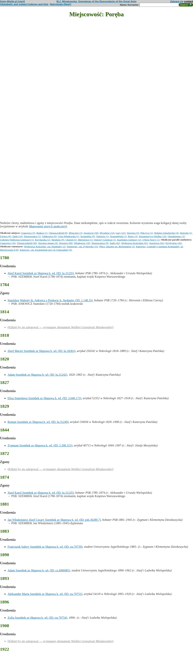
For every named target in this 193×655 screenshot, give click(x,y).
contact (188, 1)
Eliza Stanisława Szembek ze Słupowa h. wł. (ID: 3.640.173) (44, 398)
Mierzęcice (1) (85, 239)
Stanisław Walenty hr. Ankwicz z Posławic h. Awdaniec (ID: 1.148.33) (50, 300)
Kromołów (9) (87, 236)
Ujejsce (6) (5, 236)
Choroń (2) (71, 239)
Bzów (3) (132, 236)
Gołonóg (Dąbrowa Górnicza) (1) (17, 239)
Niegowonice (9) (99, 243)
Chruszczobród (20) (27, 243)
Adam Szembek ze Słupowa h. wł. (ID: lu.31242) (37, 374)
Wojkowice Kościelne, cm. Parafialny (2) (44, 246)
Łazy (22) (121, 233)
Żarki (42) (115, 243)
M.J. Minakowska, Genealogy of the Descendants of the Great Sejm (96, 1)
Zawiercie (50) (90, 233)
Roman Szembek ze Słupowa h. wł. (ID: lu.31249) (38, 421)
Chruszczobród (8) (58, 233)
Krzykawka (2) (42, 239)
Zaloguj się (176, 1)
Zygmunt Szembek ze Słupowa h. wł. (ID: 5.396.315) (40, 445)
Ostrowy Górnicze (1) (105, 239)
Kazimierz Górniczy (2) (129, 239)
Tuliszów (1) (102, 236)
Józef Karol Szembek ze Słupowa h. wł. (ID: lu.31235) (41, 273)
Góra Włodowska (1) (68, 236)
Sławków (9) (57, 239)
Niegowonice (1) (32, 236)
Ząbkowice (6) (49, 236)
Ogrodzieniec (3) (176, 236)
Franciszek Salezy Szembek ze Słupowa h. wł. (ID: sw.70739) (45, 546)
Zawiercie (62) (156, 243)
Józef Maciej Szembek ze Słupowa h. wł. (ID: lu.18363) (41, 351)
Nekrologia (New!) (60, 4)
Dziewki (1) (186, 233)
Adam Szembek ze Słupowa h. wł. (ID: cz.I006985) (39, 570)
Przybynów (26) (173, 243)
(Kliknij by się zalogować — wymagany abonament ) (60, 327)
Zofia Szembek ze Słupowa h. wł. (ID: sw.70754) (37, 617)
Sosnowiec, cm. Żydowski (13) (82, 246)
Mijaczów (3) (75, 233)
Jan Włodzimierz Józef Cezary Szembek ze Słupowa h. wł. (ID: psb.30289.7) (54, 519)
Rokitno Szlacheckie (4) (166, 233)
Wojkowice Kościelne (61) (134, 243)
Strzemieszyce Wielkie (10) (152, 236)
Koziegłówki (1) (118, 236)
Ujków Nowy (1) (150, 239)
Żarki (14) (17, 236)
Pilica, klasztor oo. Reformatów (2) (117, 246)
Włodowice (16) (82, 243)
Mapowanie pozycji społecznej (47, 226)
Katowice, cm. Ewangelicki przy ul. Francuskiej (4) (46, 249)
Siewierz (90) (66, 243)
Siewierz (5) (133, 233)
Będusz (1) (42, 233)
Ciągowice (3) (28, 233)
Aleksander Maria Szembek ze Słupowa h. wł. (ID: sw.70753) (45, 594)
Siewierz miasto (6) (48, 243)
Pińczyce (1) (146, 233)
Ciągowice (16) (8, 243)
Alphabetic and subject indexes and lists (24, 4)
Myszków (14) (107, 233)
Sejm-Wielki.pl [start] (12, 1)
